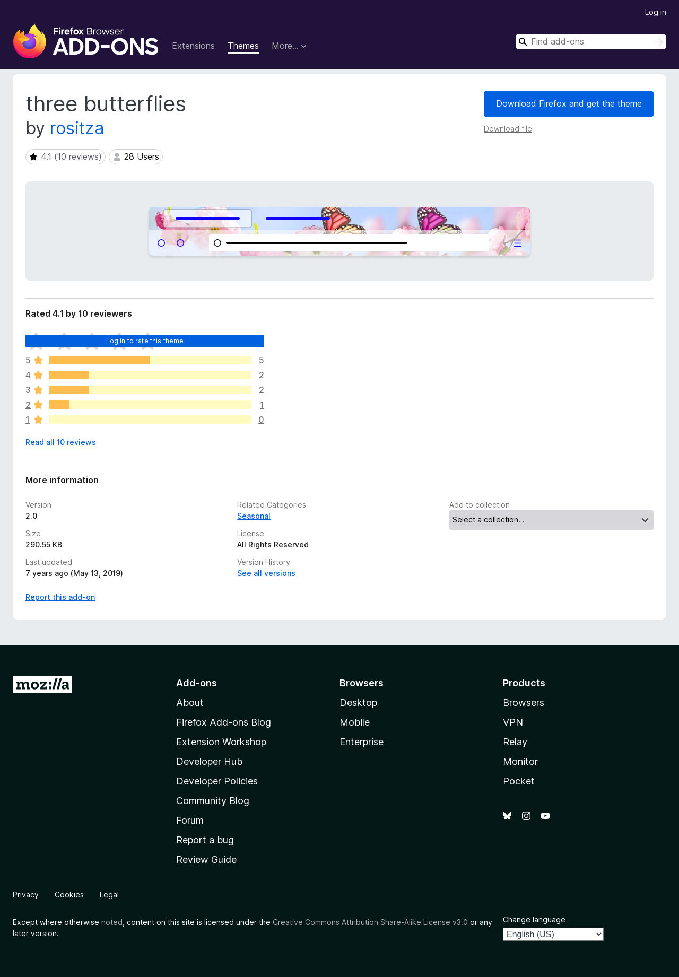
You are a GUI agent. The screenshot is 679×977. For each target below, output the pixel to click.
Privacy (26, 894)
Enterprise (362, 741)
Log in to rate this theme (145, 341)
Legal (109, 894)
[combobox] (591, 41)
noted (112, 922)
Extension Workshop (221, 741)
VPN (513, 722)
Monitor (520, 761)
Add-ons (196, 682)
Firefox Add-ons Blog (223, 722)
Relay (515, 741)
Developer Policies (217, 781)
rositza (77, 128)
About (190, 702)
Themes (243, 45)
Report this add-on (60, 596)
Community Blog (212, 800)
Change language (534, 919)
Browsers (523, 702)
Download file (508, 128)
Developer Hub (209, 761)
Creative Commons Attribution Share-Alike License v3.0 (370, 922)
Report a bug (205, 839)
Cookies (69, 894)
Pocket (519, 781)
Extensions (193, 45)
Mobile (355, 722)
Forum (190, 820)
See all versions (266, 573)
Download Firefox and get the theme (569, 103)
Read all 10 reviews (60, 442)
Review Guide (206, 859)
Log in (655, 11)
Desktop (358, 702)
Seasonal (254, 515)
